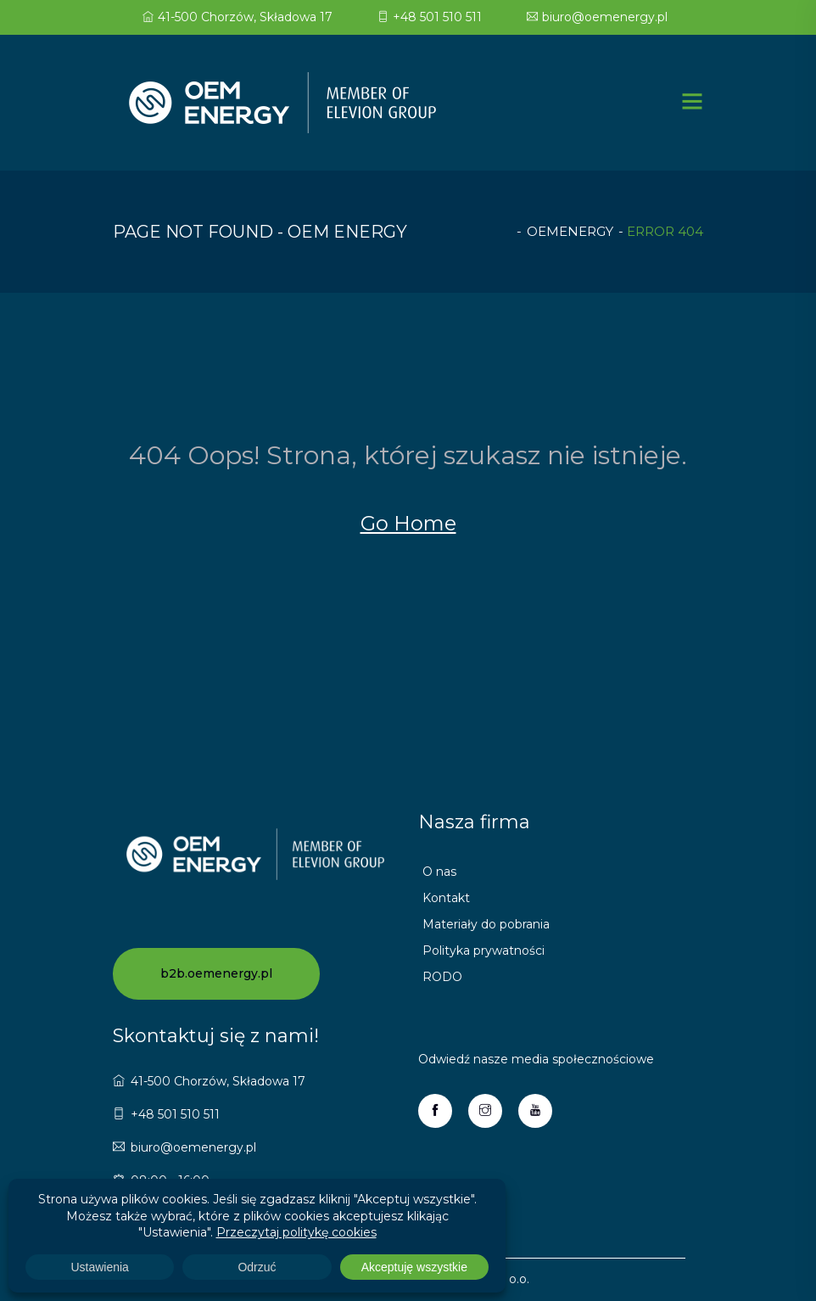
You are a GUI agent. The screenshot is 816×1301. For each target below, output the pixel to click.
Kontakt (446, 898)
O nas (439, 871)
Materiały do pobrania (486, 924)
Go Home (408, 523)
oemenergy (570, 231)
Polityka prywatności (483, 950)
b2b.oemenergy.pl (216, 973)
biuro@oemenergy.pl (597, 17)
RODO (442, 976)
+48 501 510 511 (429, 17)
